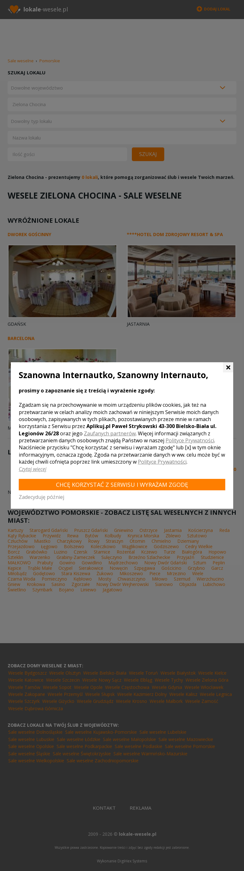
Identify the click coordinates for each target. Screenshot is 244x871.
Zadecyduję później (41, 496)
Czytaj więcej (32, 469)
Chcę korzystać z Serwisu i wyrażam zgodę (122, 484)
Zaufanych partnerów (110, 433)
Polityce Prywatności (190, 440)
